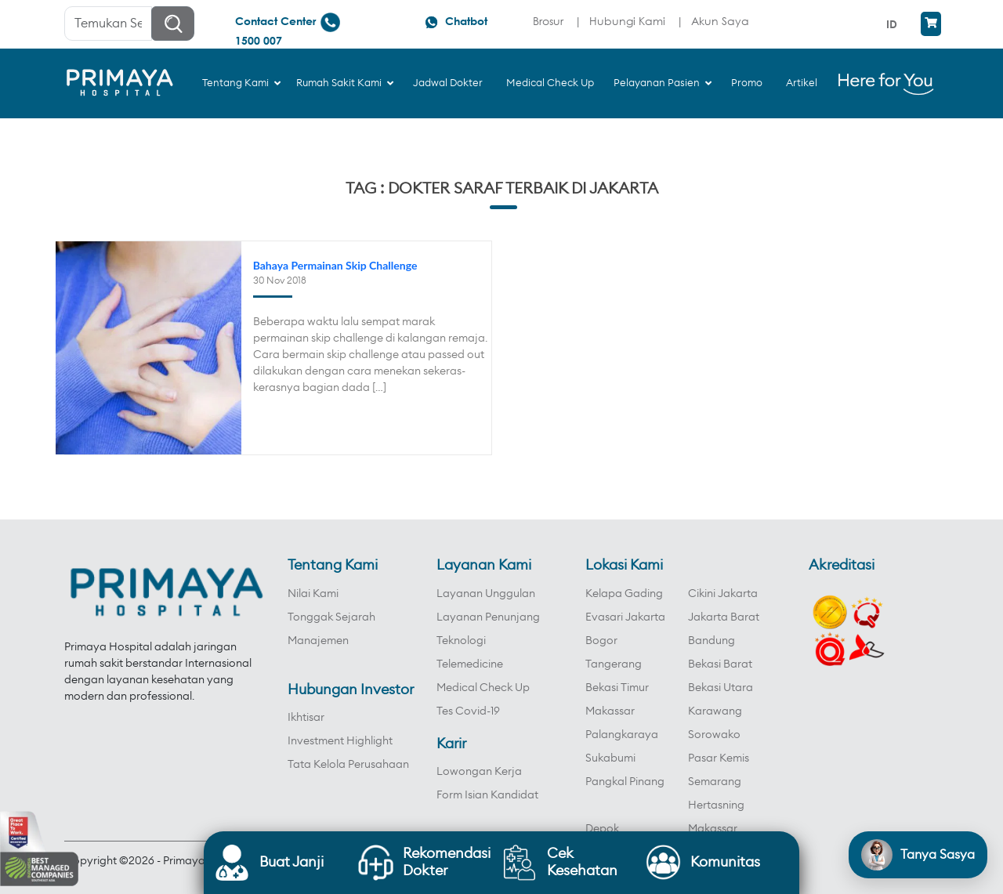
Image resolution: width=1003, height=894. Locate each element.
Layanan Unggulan (485, 593)
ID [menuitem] (891, 24)
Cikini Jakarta (723, 593)
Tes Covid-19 (468, 711)
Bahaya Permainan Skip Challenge (335, 265)
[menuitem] (893, 23)
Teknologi (461, 640)
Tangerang (613, 664)
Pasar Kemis (718, 758)
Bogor (601, 640)
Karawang (715, 711)
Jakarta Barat (723, 617)
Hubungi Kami (627, 20)
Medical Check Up (483, 687)
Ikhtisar (306, 717)
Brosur (548, 20)
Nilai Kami (313, 593)
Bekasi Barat (720, 664)
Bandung (711, 640)
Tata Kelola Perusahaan (348, 764)
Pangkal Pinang (624, 781)
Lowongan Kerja (479, 771)
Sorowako (714, 734)
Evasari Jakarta (625, 617)
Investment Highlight (340, 741)
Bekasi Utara (720, 687)
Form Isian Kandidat (487, 795)
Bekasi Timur (617, 687)
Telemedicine (469, 664)
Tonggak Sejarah (331, 617)
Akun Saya (720, 20)
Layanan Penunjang (488, 617)
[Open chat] (918, 854)
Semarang (714, 781)
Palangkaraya (621, 734)
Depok (602, 828)
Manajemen (318, 640)
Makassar (610, 711)
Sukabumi (610, 758)
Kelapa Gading (624, 593)
